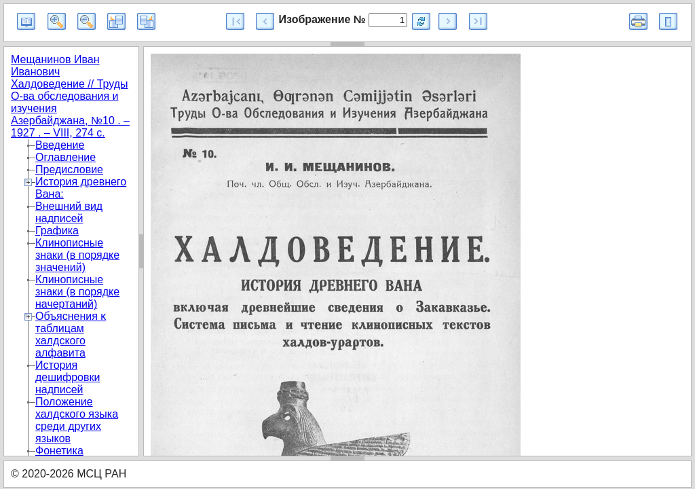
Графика (57, 230)
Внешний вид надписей (68, 212)
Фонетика (59, 450)
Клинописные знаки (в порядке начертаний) (77, 292)
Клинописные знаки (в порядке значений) (77, 255)
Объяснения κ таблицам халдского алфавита (70, 334)
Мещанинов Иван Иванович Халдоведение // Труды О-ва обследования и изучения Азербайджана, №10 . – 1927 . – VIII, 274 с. (70, 96)
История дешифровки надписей (67, 377)
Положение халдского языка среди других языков (76, 420)
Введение (59, 145)
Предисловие (69, 169)
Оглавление (65, 157)
